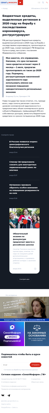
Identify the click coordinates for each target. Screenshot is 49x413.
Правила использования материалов (15, 389)
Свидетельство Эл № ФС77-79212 (13, 379)
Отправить (35, 365)
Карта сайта (6, 404)
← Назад (4, 8)
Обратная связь (37, 382)
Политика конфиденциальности (13, 386)
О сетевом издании (8, 382)
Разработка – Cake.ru (9, 407)
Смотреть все (24, 279)
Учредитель (35, 379)
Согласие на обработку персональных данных (21, 370)
